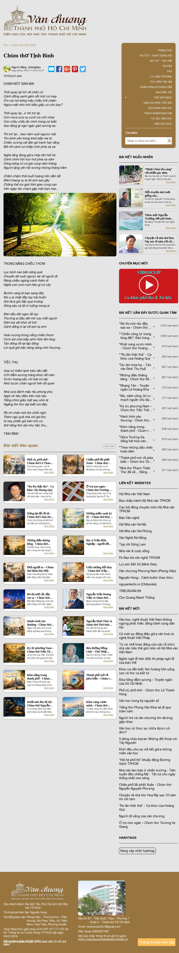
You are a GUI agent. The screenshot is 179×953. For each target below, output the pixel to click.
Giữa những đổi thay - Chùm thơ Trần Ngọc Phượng (99, 569)
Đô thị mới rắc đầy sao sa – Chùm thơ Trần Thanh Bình (38, 596)
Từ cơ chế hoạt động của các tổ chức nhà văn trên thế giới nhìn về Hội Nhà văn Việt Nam (148, 648)
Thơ (6, 45)
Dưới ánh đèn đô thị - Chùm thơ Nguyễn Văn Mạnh (40, 703)
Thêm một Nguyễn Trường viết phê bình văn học (158, 217)
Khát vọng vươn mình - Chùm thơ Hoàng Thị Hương (97, 703)
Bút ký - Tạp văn (161, 60)
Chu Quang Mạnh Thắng (137, 597)
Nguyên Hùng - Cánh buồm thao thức (146, 577)
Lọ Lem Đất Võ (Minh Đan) (138, 564)
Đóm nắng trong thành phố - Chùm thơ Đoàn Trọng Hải (39, 677)
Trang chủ (164, 50)
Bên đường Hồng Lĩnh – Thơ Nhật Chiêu (96, 650)
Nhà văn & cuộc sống (134, 551)
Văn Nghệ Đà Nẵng (132, 538)
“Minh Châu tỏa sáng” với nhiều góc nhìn (158, 171)
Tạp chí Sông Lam (132, 544)
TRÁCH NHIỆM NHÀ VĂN (158, 113)
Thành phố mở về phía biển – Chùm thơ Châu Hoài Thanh (99, 677)
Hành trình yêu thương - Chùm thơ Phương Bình (39, 623)
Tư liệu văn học (161, 118)
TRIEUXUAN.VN (130, 591)
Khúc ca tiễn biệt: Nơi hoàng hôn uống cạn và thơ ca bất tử (146, 671)
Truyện (167, 66)
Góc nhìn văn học (160, 108)
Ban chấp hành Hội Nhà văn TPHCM (144, 500)
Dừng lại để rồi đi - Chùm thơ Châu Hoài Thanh (40, 515)
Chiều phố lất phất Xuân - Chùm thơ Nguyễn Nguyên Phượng (98, 461)
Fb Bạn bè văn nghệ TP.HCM (139, 557)
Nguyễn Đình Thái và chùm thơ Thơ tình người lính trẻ (99, 623)
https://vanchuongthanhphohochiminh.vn (103, 939)
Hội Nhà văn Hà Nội (132, 524)
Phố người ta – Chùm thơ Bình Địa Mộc (40, 569)
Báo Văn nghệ (129, 518)
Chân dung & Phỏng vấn (156, 87)
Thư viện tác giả (161, 81)
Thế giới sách (163, 97)
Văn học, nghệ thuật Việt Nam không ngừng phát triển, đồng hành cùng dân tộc (147, 623)
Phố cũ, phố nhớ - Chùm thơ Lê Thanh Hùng (39, 461)
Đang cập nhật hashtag (137, 851)
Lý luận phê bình (161, 76)
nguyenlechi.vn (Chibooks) (137, 584)
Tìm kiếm (131, 132)
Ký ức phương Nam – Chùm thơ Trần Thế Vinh (40, 650)
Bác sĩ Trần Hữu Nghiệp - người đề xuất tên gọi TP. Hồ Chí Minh (98, 542)
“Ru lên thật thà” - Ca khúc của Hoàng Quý (40, 488)
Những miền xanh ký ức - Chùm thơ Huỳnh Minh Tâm (99, 515)
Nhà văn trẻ (164, 92)
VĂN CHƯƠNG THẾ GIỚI (158, 102)
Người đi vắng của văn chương (141, 816)
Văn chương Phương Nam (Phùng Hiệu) (147, 571)
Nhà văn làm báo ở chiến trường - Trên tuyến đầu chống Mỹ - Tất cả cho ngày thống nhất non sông (147, 774)
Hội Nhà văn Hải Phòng (135, 531)
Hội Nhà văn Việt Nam (134, 494)
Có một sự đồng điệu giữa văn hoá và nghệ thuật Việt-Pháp (146, 636)
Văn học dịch (163, 123)
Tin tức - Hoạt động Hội (155, 55)
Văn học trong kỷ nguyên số (139, 701)
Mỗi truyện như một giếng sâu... (157, 194)
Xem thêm (109, 446)
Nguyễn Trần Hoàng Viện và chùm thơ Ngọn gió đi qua (98, 596)
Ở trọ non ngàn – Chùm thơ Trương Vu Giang (99, 488)
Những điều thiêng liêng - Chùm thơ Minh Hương (38, 542)
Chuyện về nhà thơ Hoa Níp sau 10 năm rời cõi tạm (159, 239)
